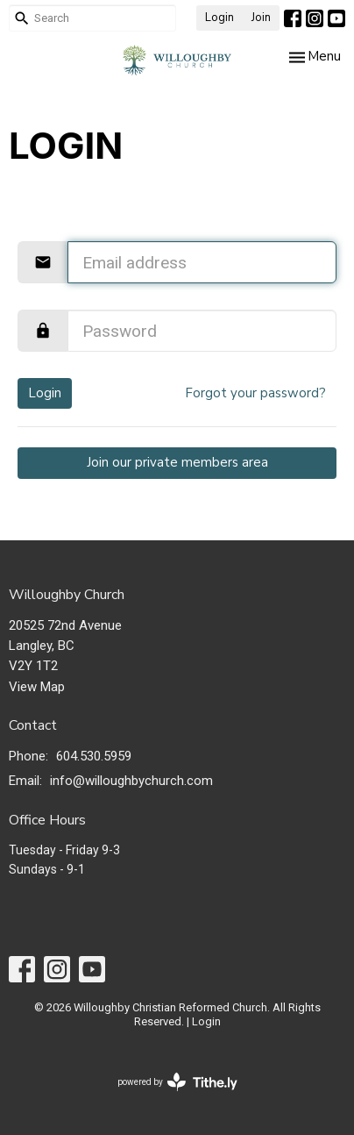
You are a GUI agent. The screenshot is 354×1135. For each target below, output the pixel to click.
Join (261, 17)
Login (219, 17)
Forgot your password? (255, 393)
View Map (37, 687)
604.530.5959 (93, 756)
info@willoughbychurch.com (131, 781)
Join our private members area (177, 462)
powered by (177, 1081)
